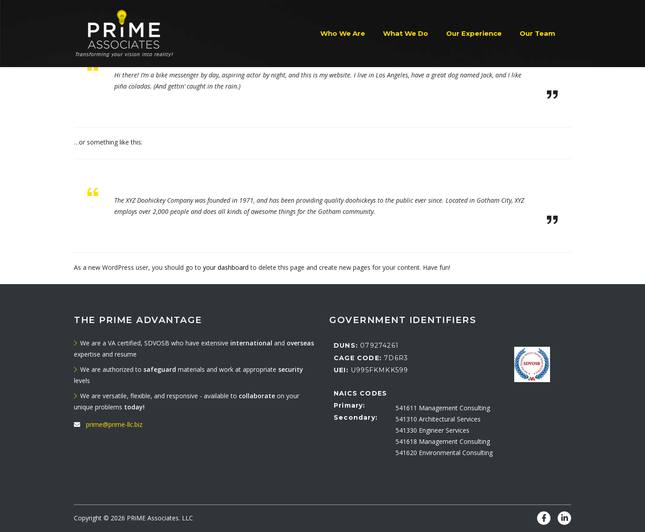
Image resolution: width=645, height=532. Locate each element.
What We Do (405, 33)
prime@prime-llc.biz (114, 424)
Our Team (537, 33)
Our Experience (474, 33)
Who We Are (342, 33)
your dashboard (226, 267)
